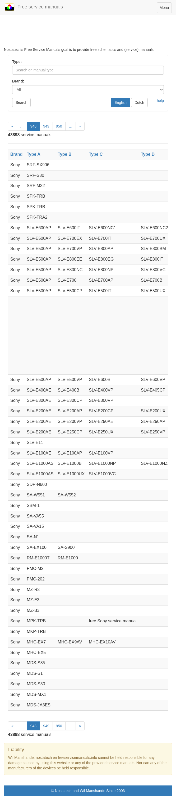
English (120, 102)
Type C (96, 154)
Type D (148, 154)
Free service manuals (33, 7)
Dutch (139, 102)
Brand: (18, 81)
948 (33, 126)
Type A (33, 154)
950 (59, 126)
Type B (64, 154)
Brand (16, 154)
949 (46, 126)
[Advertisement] (88, 34)
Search (21, 102)
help (160, 101)
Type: (17, 62)
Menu (165, 9)
